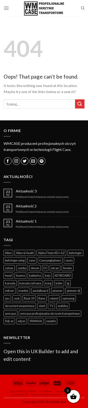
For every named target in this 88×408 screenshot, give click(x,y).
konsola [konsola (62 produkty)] (10, 283)
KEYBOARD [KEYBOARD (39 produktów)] (63, 275)
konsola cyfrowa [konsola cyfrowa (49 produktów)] (30, 283)
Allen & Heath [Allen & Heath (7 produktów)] (25, 253)
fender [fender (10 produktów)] (67, 268)
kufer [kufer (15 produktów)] (59, 283)
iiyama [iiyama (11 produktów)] (20, 275)
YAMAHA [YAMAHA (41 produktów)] (35, 321)
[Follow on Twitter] (25, 161)
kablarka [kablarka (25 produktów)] (35, 275)
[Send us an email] (33, 161)
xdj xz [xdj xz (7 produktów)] (21, 321)
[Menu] (6, 8)
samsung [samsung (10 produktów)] (68, 298)
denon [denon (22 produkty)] (35, 268)
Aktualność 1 (26, 221)
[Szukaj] (82, 8)
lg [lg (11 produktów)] (68, 283)
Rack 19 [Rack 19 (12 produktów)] (29, 298)
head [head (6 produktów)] (8, 275)
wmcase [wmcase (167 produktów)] (10, 313)
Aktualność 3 (26, 191)
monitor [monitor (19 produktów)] (23, 291)
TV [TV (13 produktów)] (51, 306)
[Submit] (79, 103)
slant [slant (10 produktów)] (42, 306)
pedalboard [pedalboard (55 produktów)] (40, 291)
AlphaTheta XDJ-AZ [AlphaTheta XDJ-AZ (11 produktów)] (51, 253)
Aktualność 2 (26, 206)
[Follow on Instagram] (16, 161)
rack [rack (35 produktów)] (17, 298)
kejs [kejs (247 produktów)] (47, 275)
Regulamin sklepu (46, 394)
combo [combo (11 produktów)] (22, 268)
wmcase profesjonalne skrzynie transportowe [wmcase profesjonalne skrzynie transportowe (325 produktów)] (50, 313)
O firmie (46, 391)
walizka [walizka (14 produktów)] (63, 306)
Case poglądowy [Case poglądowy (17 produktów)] (50, 260)
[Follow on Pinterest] (42, 161)
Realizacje (20, 394)
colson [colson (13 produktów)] (9, 268)
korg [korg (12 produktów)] (48, 283)
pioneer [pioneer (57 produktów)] (58, 291)
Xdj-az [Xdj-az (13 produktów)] (9, 321)
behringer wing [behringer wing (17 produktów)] (15, 260)
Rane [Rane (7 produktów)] (41, 298)
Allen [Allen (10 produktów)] (8, 253)
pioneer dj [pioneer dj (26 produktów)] (73, 291)
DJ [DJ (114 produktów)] (45, 268)
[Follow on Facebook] (8, 161)
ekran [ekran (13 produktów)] (55, 268)
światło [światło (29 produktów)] (51, 321)
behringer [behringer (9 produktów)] (75, 253)
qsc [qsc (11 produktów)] (7, 298)
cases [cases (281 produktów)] (69, 260)
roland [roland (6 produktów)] (54, 298)
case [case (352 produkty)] (32, 260)
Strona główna (23, 391)
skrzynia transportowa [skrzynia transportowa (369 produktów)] (19, 306)
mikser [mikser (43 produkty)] (9, 291)
